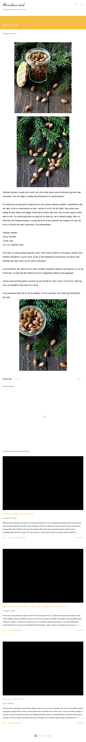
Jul (13, 379)
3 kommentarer (14, 723)
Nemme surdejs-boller (14, 699)
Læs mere (79, 537)
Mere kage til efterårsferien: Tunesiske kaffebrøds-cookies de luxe (36, 606)
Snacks (18, 379)
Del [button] (79, 379)
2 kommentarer (14, 630)
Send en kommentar (16, 537)
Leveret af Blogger (43, 736)
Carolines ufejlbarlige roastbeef (18, 513)
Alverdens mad (14, 4)
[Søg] (76, 4)
